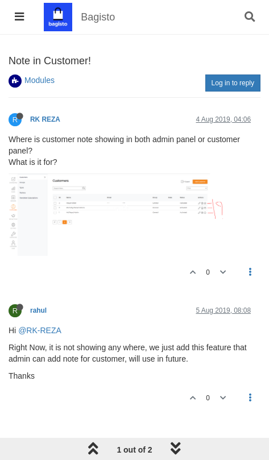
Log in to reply (233, 83)
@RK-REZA (39, 330)
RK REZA (45, 119)
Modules (39, 80)
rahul (38, 310)
